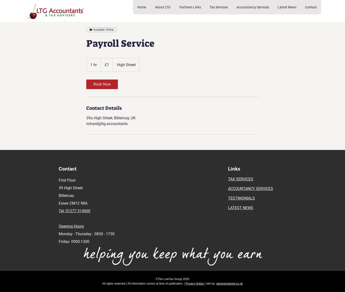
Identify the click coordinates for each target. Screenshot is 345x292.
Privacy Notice (195, 283)
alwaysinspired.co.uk (229, 283)
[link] (102, 84)
